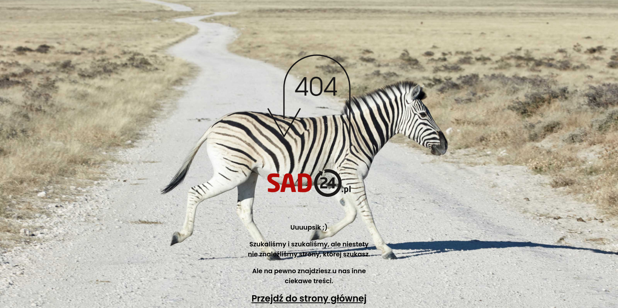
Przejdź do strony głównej (308, 298)
